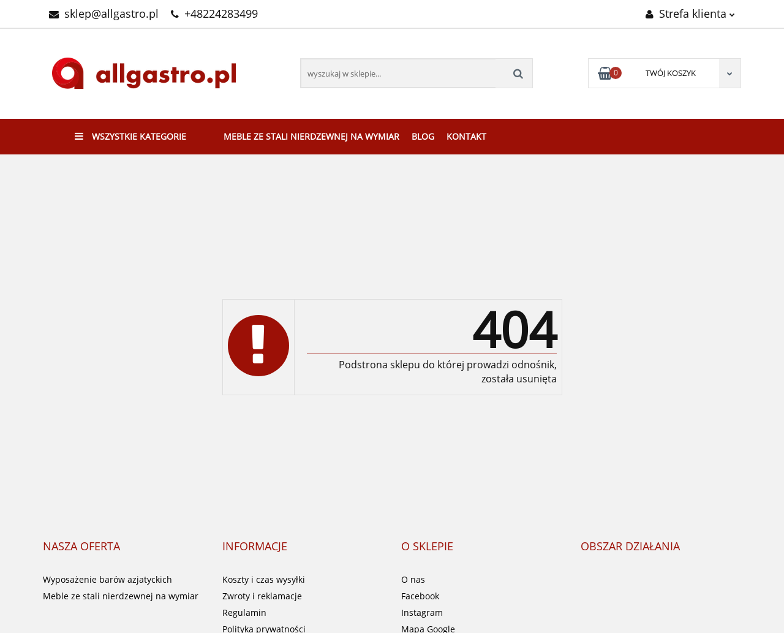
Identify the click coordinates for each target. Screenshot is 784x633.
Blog (423, 136)
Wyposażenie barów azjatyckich (107, 579)
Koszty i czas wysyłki (263, 579)
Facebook (420, 596)
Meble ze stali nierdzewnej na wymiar (311, 136)
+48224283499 (214, 13)
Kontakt (466, 136)
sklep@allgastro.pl (104, 13)
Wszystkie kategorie (130, 136)
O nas (413, 579)
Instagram (422, 612)
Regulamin (244, 612)
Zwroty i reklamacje (262, 596)
